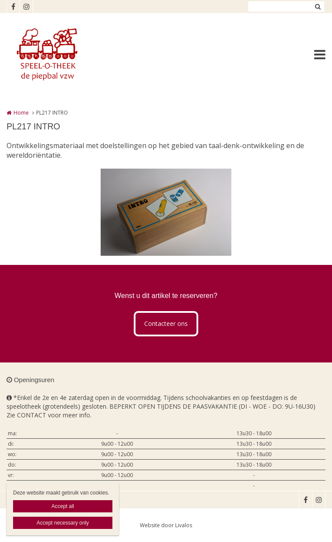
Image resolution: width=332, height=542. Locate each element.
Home (21, 112)
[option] (166, 212)
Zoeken (317, 6)
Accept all (62, 506)
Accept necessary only (63, 523)
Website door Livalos (166, 525)
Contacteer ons (166, 323)
